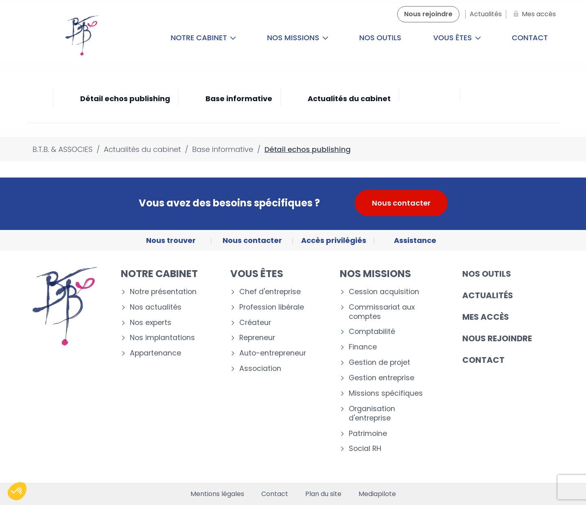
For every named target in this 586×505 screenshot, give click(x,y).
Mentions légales (217, 494)
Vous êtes (457, 38)
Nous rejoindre (497, 338)
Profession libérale (271, 307)
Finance (363, 347)
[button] (17, 491)
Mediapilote (377, 494)
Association (260, 368)
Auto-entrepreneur (272, 353)
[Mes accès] (533, 14)
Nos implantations (162, 337)
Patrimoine (368, 433)
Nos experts (150, 322)
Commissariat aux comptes (382, 312)
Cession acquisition (384, 292)
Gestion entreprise (381, 378)
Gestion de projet (379, 362)
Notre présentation (163, 292)
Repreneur (257, 337)
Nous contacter (401, 203)
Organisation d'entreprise (372, 413)
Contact (530, 38)
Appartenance (155, 353)
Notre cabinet (203, 38)
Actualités (487, 295)
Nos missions (297, 38)
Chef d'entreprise (270, 292)
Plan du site (323, 494)
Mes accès (485, 317)
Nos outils (380, 38)
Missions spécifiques (386, 393)
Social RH (365, 448)
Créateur (255, 322)
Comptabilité (372, 331)
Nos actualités (155, 307)
